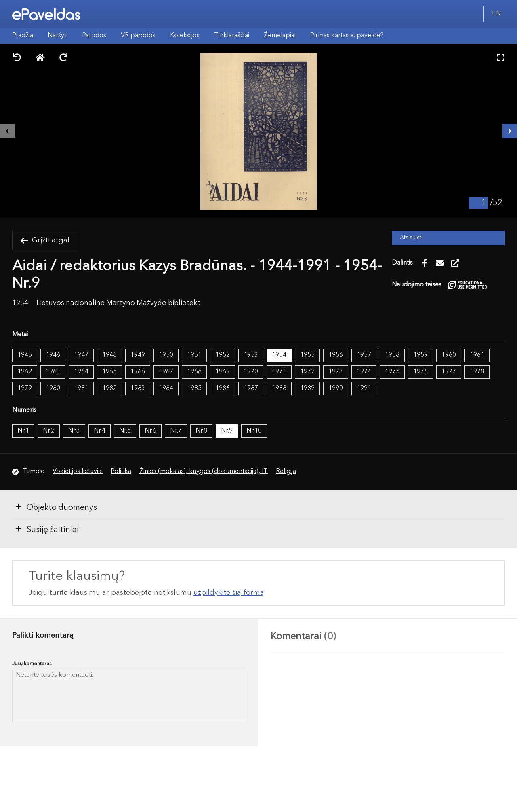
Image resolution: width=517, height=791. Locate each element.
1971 (279, 372)
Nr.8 (201, 431)
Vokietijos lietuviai (78, 471)
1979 (24, 388)
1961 (477, 355)
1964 (81, 372)
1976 (420, 372)
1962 (24, 372)
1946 (53, 355)
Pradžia (22, 35)
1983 (137, 388)
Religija (286, 471)
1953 (251, 355)
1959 (420, 355)
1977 (448, 372)
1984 (166, 388)
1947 (81, 355)
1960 (448, 355)
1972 (307, 372)
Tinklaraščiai (231, 35)
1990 (335, 388)
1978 (477, 372)
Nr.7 (176, 431)
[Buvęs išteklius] (7, 131)
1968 (194, 372)
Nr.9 (227, 431)
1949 (137, 355)
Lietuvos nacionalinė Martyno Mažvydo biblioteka (118, 303)
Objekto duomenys (56, 507)
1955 (307, 355)
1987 (251, 388)
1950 (166, 355)
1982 (109, 388)
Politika (121, 471)
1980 (53, 388)
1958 (392, 355)
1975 (392, 372)
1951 (194, 355)
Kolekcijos (185, 35)
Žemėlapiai (280, 35)
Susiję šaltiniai (47, 529)
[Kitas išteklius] (509, 131)
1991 (364, 388)
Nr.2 (49, 431)
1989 (307, 388)
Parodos (94, 35)
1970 (251, 372)
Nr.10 (254, 431)
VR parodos (138, 35)
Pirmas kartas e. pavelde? (347, 35)
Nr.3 (74, 431)
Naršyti (57, 35)
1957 (364, 355)
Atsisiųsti (411, 237)
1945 (24, 355)
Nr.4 (99, 431)
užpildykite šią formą (228, 592)
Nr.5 (125, 431)
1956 (335, 355)
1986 (222, 388)
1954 (279, 355)
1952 (222, 355)
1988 (279, 388)
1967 (166, 372)
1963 (53, 372)
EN (496, 14)
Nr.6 (150, 431)
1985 (194, 388)
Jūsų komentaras (32, 663)
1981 (81, 388)
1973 (335, 372)
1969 (222, 372)
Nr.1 (23, 431)
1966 (137, 372)
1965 (109, 372)
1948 (109, 355)
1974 (364, 372)
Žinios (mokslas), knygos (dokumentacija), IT (203, 471)
